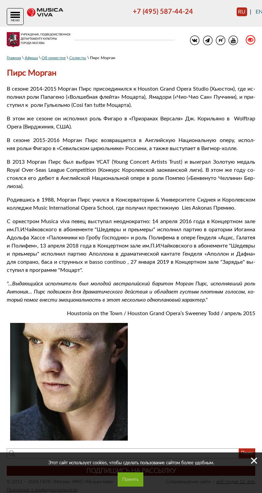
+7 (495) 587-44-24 (163, 11)
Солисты (77, 58)
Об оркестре (54, 58)
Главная (14, 58)
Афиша (31, 58)
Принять (130, 479)
